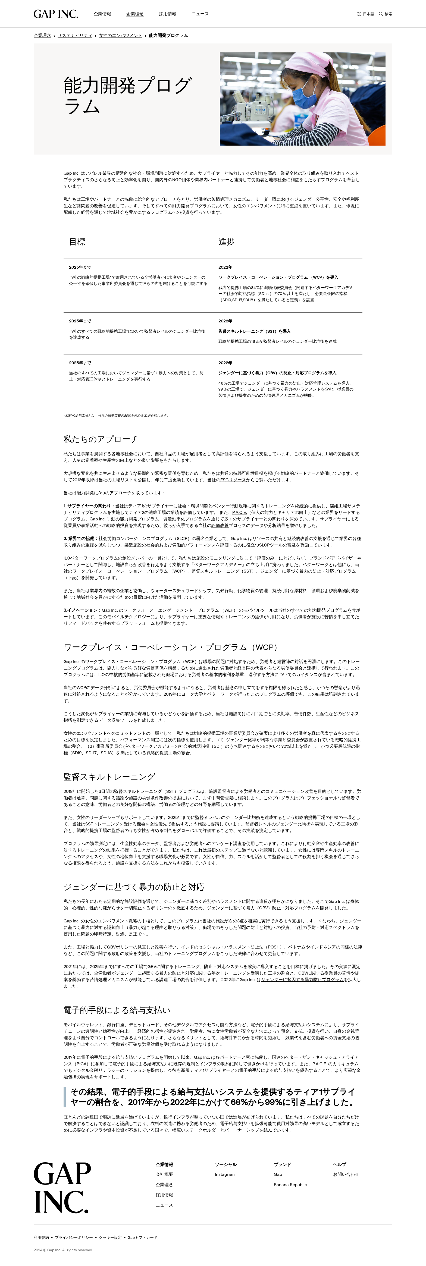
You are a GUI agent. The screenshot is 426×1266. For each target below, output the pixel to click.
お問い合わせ (346, 1174)
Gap (278, 1174)
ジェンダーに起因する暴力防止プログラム (302, 979)
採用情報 (167, 13)
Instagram (225, 1174)
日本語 (365, 14)
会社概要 (164, 1174)
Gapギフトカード (143, 1237)
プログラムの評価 (276, 694)
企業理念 (135, 13)
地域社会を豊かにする (129, 212)
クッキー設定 (110, 1237)
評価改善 (220, 525)
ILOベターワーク (80, 558)
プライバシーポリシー (74, 1237)
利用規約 (41, 1237)
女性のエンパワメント (120, 35)
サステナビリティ (75, 35)
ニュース (200, 13)
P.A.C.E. (239, 512)
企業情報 (102, 13)
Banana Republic (290, 1184)
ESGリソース (233, 479)
